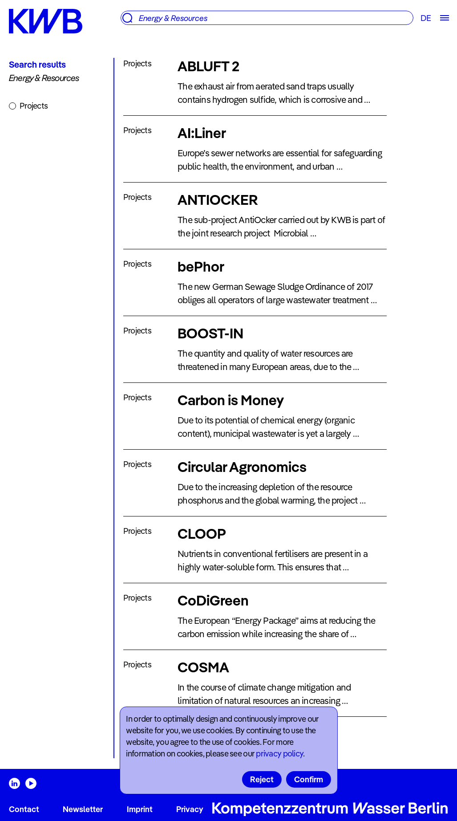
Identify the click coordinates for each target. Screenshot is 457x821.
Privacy (189, 809)
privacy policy (279, 753)
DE (426, 18)
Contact (24, 809)
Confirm (308, 779)
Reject (262, 779)
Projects (34, 106)
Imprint (140, 809)
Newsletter (83, 809)
